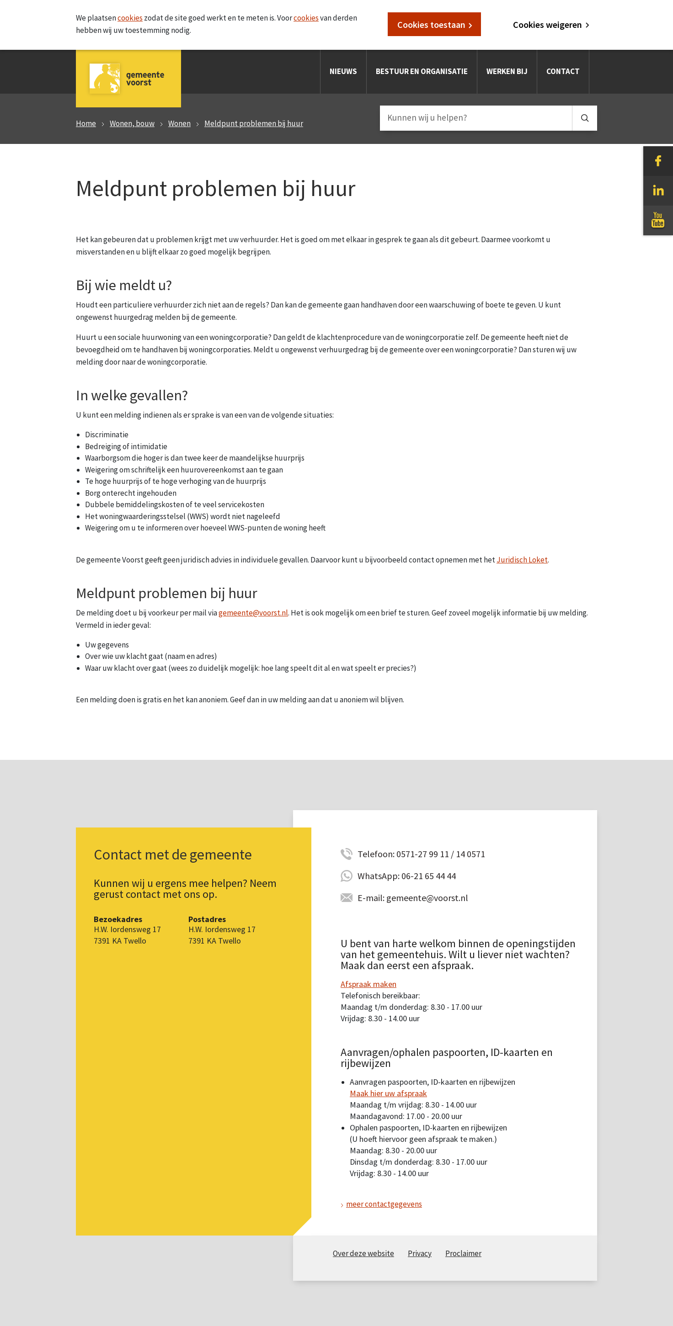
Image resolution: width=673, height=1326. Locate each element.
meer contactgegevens (384, 1204)
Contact (563, 71)
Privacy (420, 1253)
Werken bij (507, 71)
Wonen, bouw (132, 123)
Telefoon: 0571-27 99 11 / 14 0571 (421, 853)
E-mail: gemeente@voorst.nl (413, 897)
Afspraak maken (368, 984)
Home (86, 123)
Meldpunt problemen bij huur (253, 123)
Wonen (179, 123)
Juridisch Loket (522, 560)
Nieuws (343, 71)
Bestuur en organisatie (422, 71)
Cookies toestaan (431, 24)
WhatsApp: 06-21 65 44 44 (407, 875)
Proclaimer (463, 1253)
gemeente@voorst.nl (253, 613)
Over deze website (363, 1253)
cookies (130, 18)
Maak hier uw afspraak (388, 1093)
